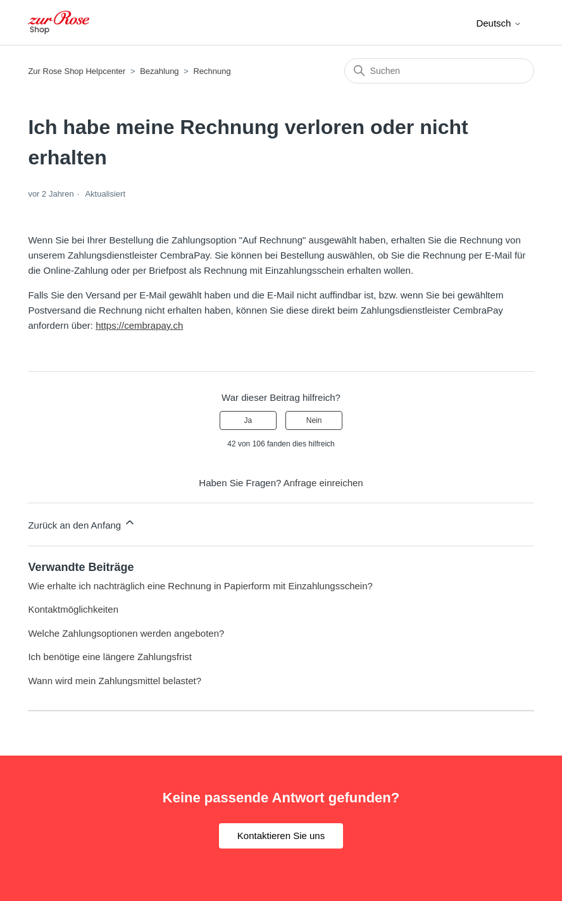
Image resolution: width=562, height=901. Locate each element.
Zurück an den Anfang (82, 523)
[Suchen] (439, 70)
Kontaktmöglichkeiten (73, 609)
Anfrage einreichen (323, 482)
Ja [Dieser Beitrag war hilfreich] (248, 420)
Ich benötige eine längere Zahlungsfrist (110, 656)
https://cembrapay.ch (139, 325)
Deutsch (498, 23)
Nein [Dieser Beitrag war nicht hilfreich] (314, 420)
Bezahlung (159, 71)
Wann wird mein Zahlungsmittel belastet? (114, 680)
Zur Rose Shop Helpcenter (76, 71)
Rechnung (211, 71)
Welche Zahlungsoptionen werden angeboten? (126, 633)
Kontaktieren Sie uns (281, 835)
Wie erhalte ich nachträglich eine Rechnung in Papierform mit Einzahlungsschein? (200, 585)
